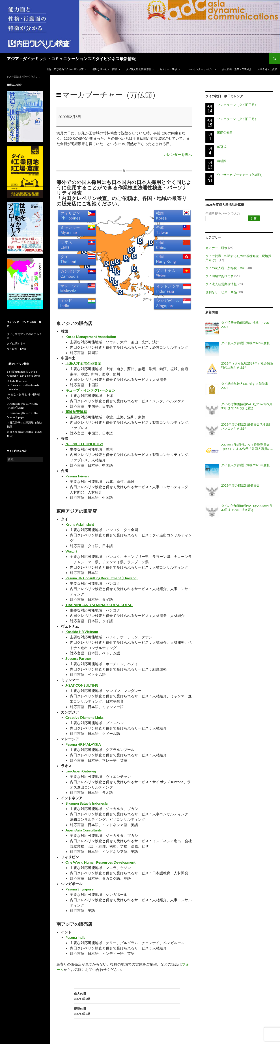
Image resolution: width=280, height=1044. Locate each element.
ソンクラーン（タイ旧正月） (237, 105)
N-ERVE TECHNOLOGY (84, 444)
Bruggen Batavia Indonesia (86, 803)
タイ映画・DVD (16, 348)
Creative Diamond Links (84, 717)
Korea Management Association (90, 336)
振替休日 (127, 1011)
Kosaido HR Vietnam (81, 631)
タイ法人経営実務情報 (138, 69)
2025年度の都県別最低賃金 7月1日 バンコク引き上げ (245, 426)
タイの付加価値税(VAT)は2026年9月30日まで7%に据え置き (246, 406)
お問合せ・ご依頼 (267, 69)
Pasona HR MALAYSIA (83, 744)
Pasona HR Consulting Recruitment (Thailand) (101, 578)
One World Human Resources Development (100, 862)
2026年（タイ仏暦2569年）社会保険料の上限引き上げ (247, 365)
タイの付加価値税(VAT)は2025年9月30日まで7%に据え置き (246, 508)
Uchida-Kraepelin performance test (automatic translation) (23, 385)
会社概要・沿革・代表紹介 (237, 69)
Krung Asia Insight (79, 524)
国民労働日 (225, 133)
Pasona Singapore (79, 889)
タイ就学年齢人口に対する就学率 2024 (244, 386)
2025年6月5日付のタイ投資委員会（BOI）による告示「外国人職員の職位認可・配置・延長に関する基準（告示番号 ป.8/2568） (246, 447)
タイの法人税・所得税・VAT (225, 268)
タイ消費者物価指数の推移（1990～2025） (246, 325)
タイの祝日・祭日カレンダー (225, 96)
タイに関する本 (16, 343)
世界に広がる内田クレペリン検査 (65, 69)
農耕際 (221, 161)
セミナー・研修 (168, 69)
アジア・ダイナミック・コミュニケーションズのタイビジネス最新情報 (71, 58)
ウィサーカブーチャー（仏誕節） (240, 175)
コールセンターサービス (199, 69)
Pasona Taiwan (77, 476)
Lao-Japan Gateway (81, 771)
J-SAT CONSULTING (82, 685)
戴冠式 (221, 147)
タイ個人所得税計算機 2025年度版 (245, 465)
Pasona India (75, 937)
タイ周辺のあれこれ (219, 276)
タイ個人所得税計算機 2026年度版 (245, 343)
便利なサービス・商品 (105, 69)
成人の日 (127, 996)
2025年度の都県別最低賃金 (240, 485)
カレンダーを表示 (177, 154)
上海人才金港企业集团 (83, 363)
